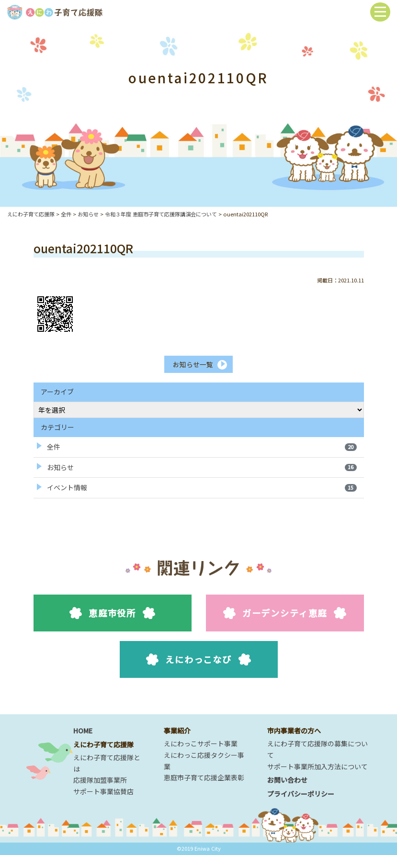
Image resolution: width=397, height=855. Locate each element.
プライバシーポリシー (300, 794)
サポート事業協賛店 (103, 791)
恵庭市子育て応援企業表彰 (204, 778)
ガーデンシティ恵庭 (284, 613)
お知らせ (202, 467)
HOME (82, 730)
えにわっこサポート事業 (201, 743)
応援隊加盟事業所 (100, 780)
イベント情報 (202, 488)
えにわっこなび (198, 659)
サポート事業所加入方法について (317, 766)
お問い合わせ (287, 780)
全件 (202, 446)
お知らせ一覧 (192, 364)
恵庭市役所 (112, 613)
